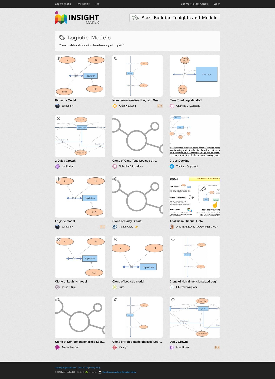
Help (97, 3)
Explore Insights (63, 3)
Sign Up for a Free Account (194, 3)
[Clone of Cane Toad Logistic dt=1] (137, 142)
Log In (217, 3)
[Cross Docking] (195, 142)
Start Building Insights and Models (174, 18)
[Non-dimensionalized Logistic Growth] (137, 81)
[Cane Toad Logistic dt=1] (195, 81)
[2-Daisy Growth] (80, 142)
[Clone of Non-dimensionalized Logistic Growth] (195, 263)
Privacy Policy (94, 368)
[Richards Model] (80, 81)
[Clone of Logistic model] (80, 263)
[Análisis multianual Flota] (195, 202)
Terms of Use (83, 368)
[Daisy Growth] (195, 323)
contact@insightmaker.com (65, 368)
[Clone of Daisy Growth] (137, 202)
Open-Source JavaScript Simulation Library (119, 372)
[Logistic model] (80, 202)
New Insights (83, 3)
